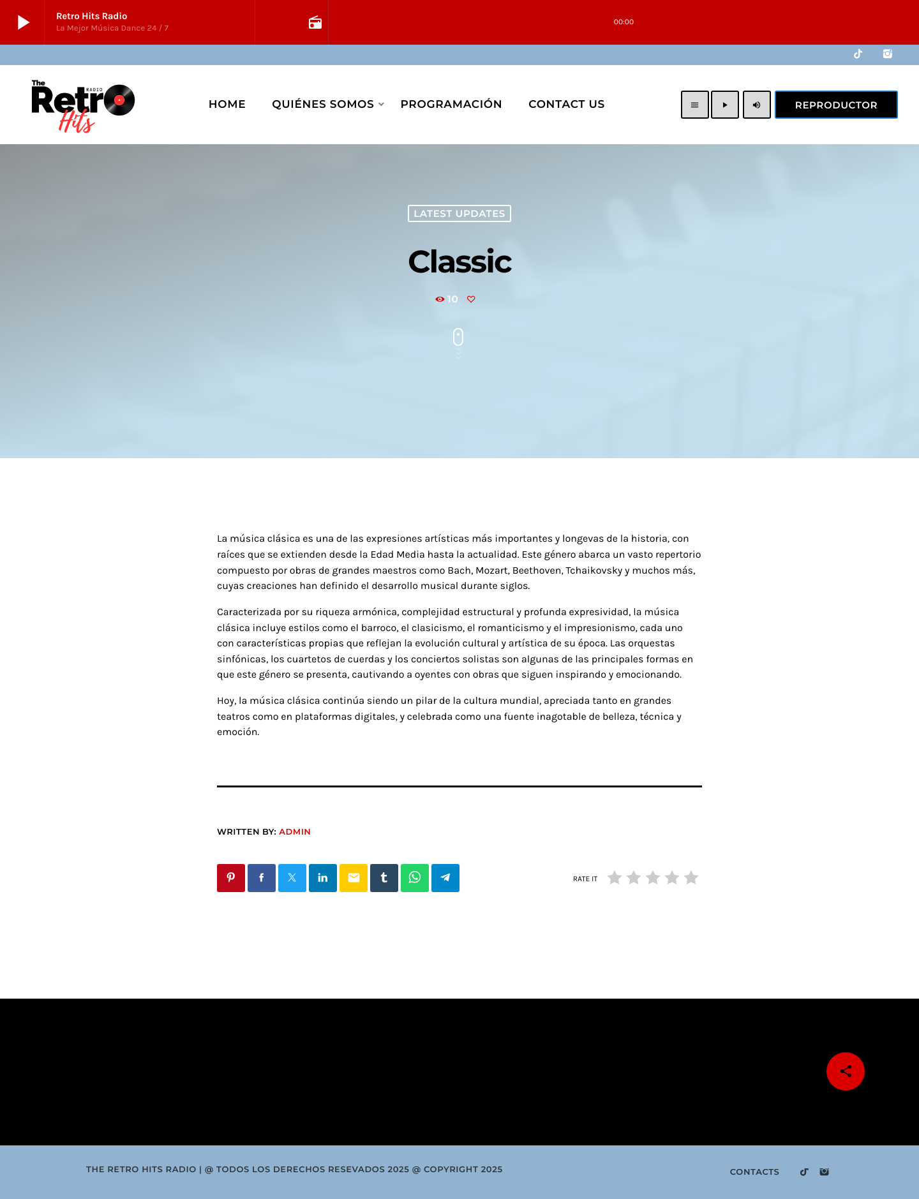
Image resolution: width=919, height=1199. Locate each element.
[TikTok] (858, 54)
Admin (295, 832)
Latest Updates (459, 213)
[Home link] (81, 104)
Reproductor (836, 105)
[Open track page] (314, 22)
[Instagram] (888, 54)
